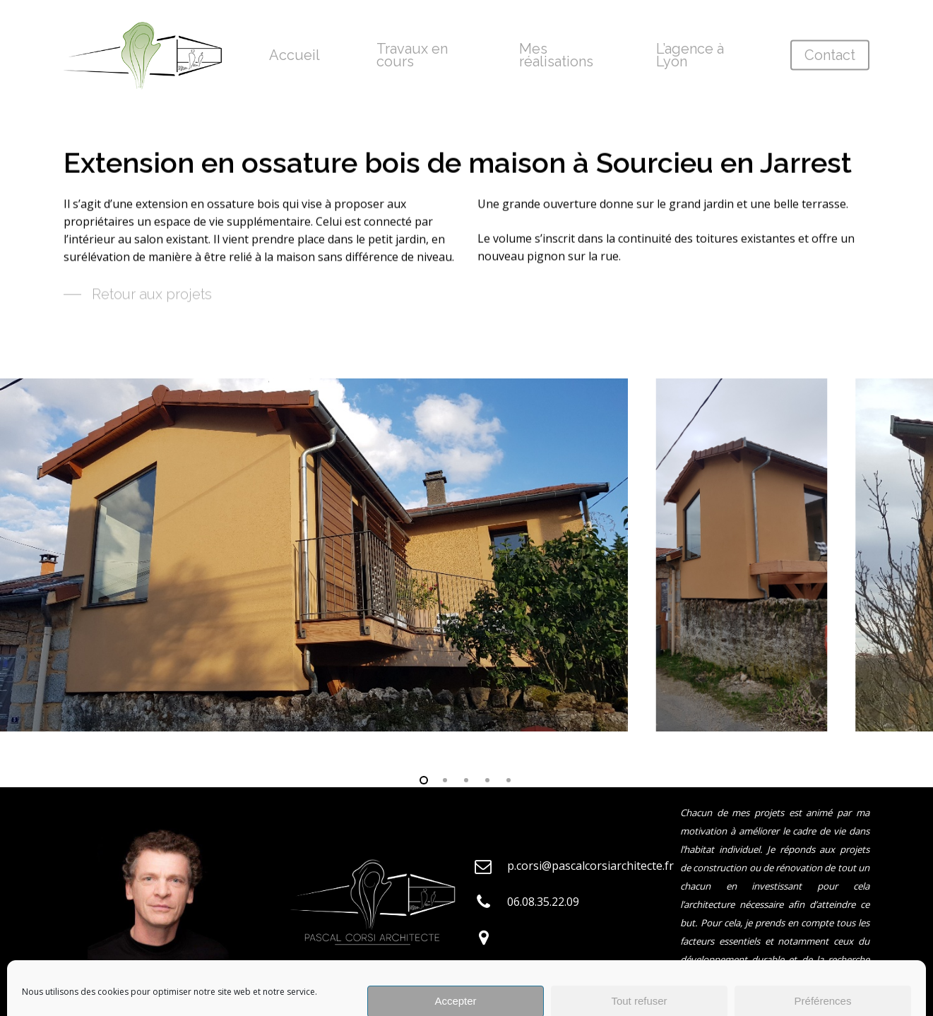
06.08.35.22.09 (543, 901)
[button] (138, 298)
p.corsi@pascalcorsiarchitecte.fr (590, 865)
